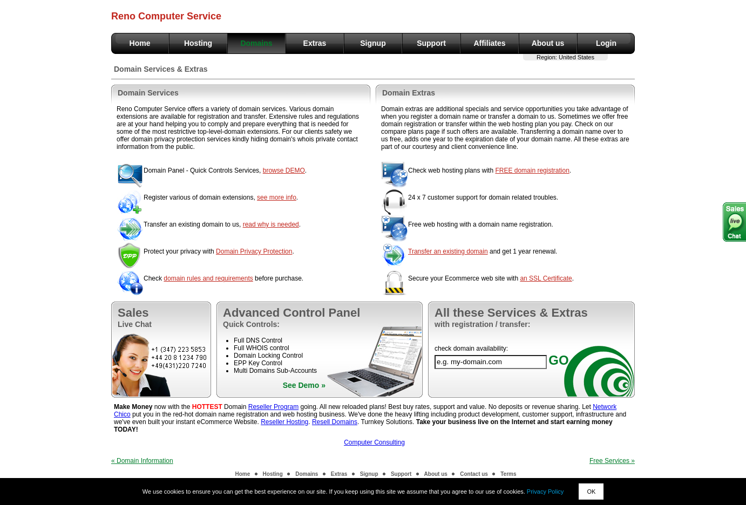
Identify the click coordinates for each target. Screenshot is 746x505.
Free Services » (612, 461)
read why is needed (271, 224)
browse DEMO (284, 170)
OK (591, 491)
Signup (372, 43)
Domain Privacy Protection (254, 251)
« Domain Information (142, 461)
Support (431, 43)
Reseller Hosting (284, 422)
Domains (256, 43)
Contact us (474, 474)
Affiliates (489, 43)
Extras (315, 43)
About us (548, 43)
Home (140, 43)
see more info (276, 197)
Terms (508, 474)
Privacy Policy (545, 491)
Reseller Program (273, 407)
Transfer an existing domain (448, 251)
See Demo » (304, 385)
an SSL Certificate (546, 278)
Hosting (198, 43)
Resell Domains (334, 422)
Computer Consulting (374, 442)
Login (606, 43)
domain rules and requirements (208, 278)
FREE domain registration (532, 170)
